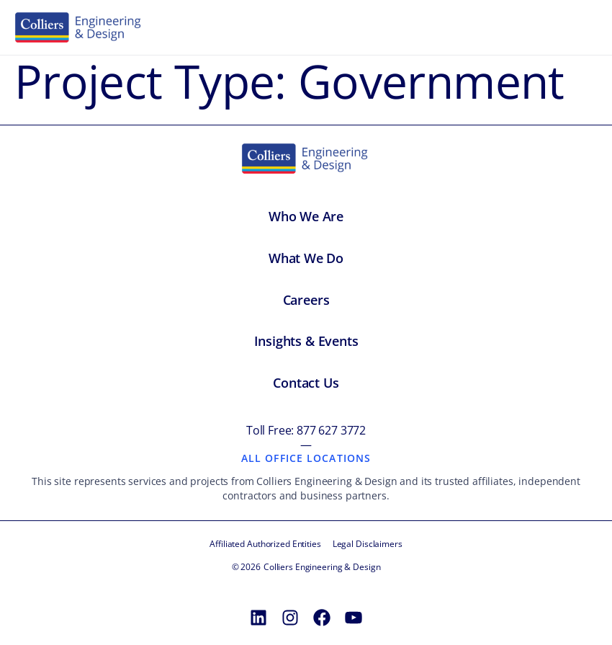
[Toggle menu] (582, 27)
